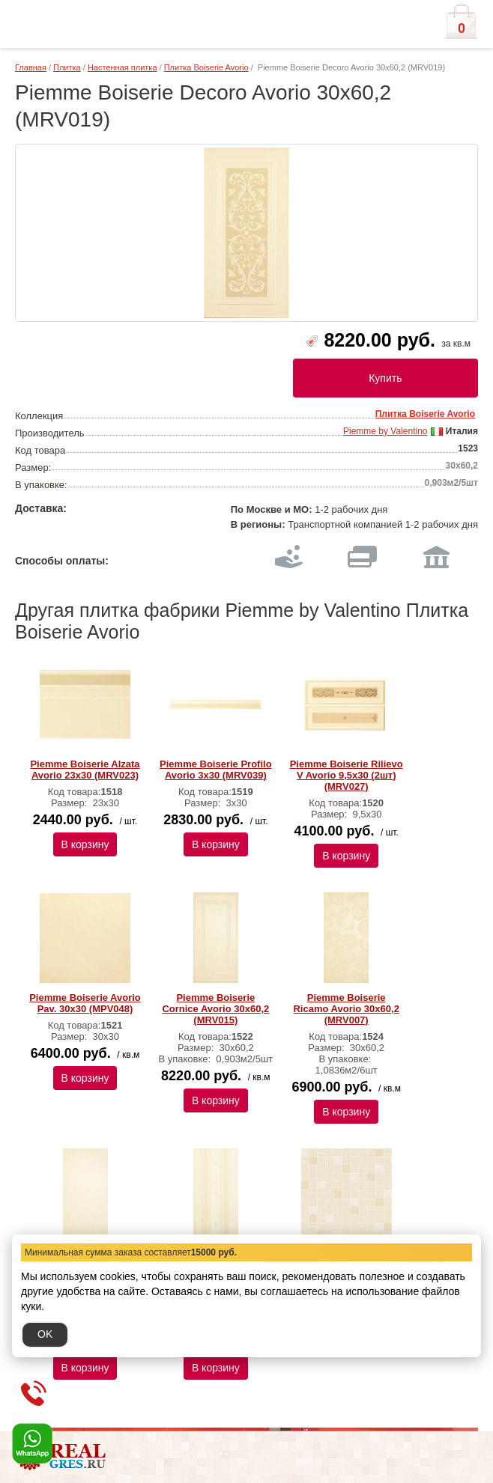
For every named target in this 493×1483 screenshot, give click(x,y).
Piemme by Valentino (385, 431)
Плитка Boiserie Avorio (206, 67)
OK (44, 1334)
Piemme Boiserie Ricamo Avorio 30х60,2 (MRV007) (346, 1009)
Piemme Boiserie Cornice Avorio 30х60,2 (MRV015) (215, 1009)
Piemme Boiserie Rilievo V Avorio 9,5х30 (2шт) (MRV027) (346, 775)
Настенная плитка (122, 67)
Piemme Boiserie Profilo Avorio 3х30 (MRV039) (216, 769)
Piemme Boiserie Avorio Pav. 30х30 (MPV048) (85, 1003)
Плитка (67, 67)
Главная (30, 67)
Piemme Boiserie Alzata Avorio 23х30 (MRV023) (84, 769)
